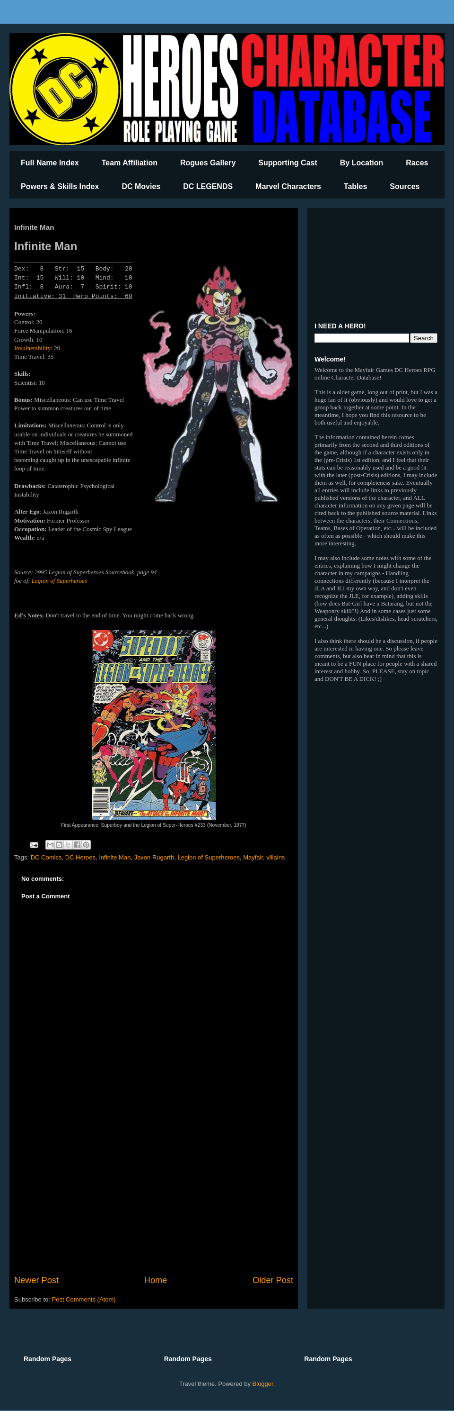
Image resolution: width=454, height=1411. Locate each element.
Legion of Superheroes (208, 857)
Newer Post (36, 1280)
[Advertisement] (153, 1196)
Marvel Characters (288, 186)
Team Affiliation (129, 163)
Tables (355, 186)
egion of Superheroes (61, 580)
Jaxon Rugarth (154, 857)
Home (155, 1280)
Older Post (273, 1280)
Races (417, 163)
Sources (404, 186)
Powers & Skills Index (60, 186)
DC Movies (141, 186)
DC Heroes (80, 857)
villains (275, 857)
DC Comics (46, 857)
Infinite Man (115, 857)
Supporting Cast (287, 163)
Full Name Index (50, 163)
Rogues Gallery (208, 163)
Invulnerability (32, 348)
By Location (362, 163)
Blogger (263, 1383)
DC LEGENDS (208, 186)
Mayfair (253, 857)
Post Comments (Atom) (84, 1299)
